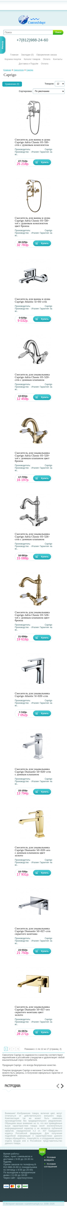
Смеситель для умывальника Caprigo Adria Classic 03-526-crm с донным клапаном (32, 537)
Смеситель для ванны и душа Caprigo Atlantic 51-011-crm (32, 300)
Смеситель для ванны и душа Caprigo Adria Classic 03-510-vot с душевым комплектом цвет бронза (32, 222)
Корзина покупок (13, 59)
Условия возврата (50, 1158)
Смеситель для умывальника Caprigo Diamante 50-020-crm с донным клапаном (33, 772)
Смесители (19, 70)
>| (18, 1049)
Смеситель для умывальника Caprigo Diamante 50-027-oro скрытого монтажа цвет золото (32, 1011)
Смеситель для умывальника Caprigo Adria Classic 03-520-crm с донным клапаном (32, 377)
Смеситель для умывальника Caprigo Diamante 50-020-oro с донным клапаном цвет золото (32, 851)
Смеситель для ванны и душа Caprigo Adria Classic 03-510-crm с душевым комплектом (32, 142)
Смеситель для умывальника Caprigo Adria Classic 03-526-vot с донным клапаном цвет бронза (32, 616)
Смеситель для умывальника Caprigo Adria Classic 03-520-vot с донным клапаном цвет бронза (32, 457)
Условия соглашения (50, 1165)
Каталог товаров (32, 59)
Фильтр (2, 45)
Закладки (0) (27, 55)
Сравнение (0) (12, 84)
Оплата (46, 59)
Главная (14, 55)
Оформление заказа (46, 55)
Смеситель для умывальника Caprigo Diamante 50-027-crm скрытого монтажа (33, 931)
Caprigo (29, 70)
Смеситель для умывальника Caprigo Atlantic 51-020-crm (32, 694)
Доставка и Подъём (29, 63)
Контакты (57, 59)
